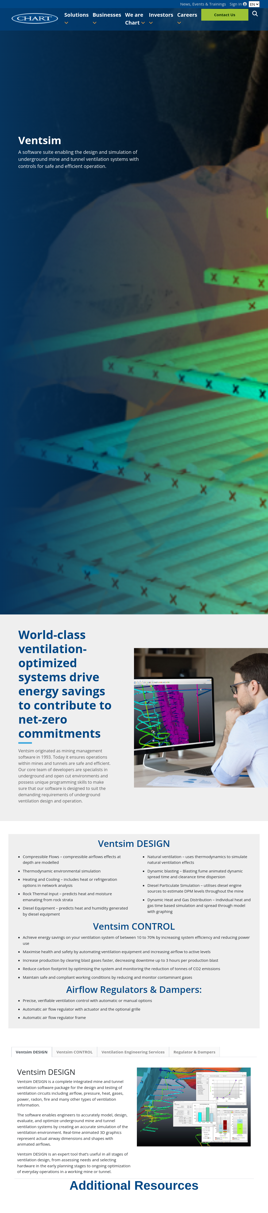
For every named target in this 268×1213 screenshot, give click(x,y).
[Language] (254, 4)
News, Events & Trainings (203, 4)
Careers (187, 18)
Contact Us (224, 14)
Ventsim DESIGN (31, 1051)
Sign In (238, 4)
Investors (161, 18)
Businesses (107, 18)
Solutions (76, 18)
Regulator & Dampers (194, 1051)
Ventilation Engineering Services (133, 1051)
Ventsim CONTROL (75, 1051)
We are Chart (135, 18)
